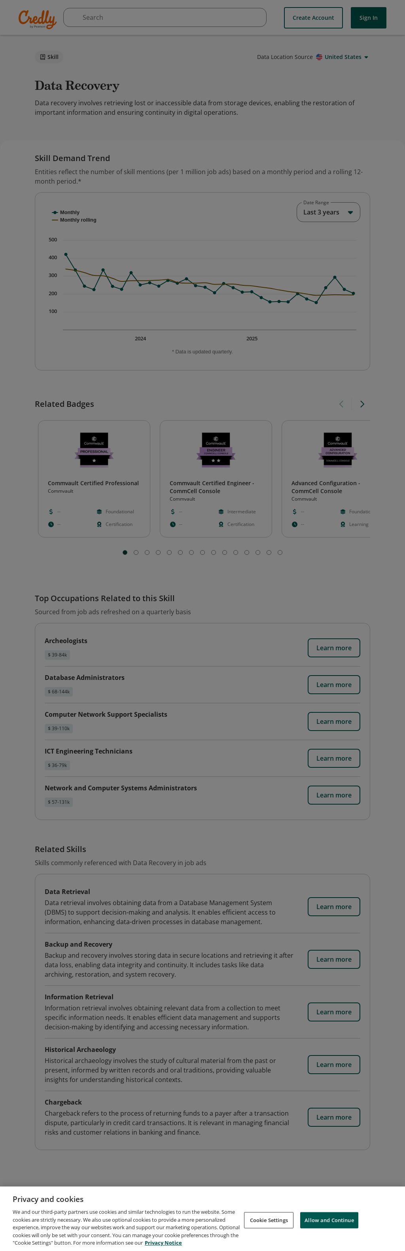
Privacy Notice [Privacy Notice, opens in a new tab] (163, 1242)
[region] (202, 1218)
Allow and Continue (329, 1219)
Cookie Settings (269, 1219)
